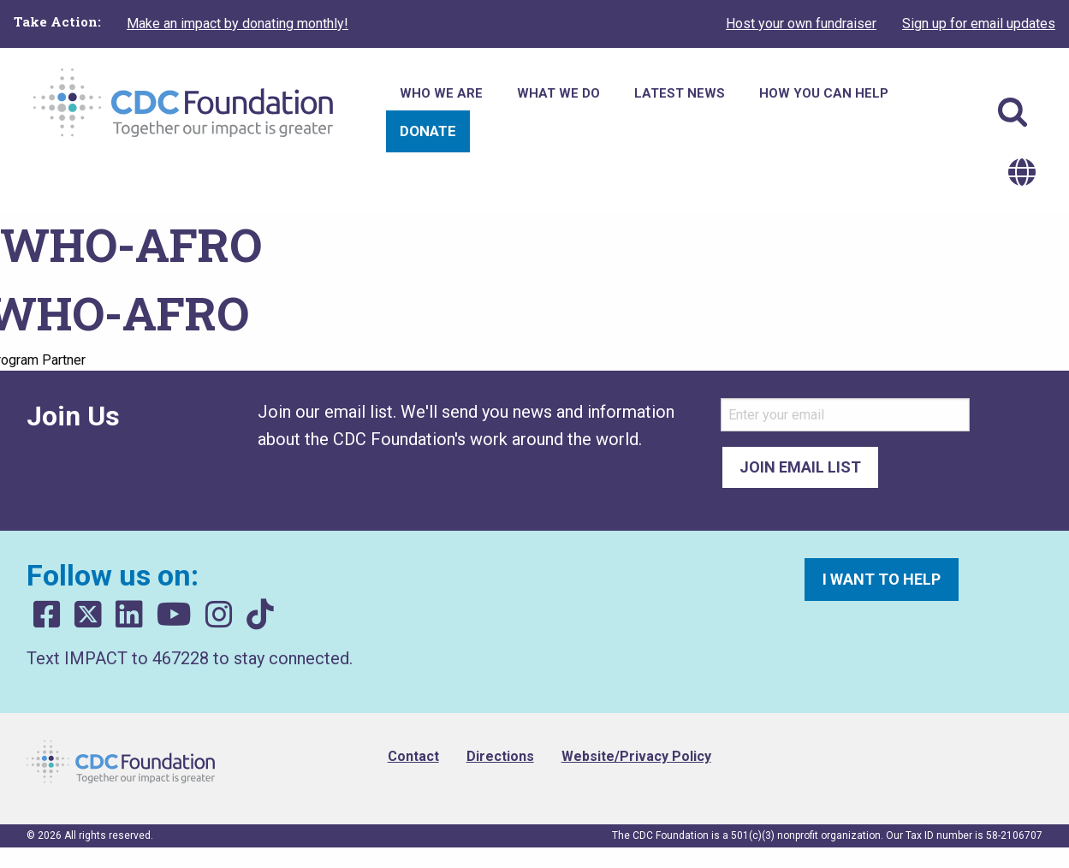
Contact (413, 756)
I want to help (882, 579)
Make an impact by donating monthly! (237, 23)
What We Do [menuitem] (558, 93)
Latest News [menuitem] (679, 93)
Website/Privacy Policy (636, 756)
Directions (500, 756)
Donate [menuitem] (428, 131)
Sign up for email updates (978, 23)
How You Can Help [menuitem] (823, 93)
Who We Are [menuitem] (441, 93)
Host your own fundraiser (801, 23)
